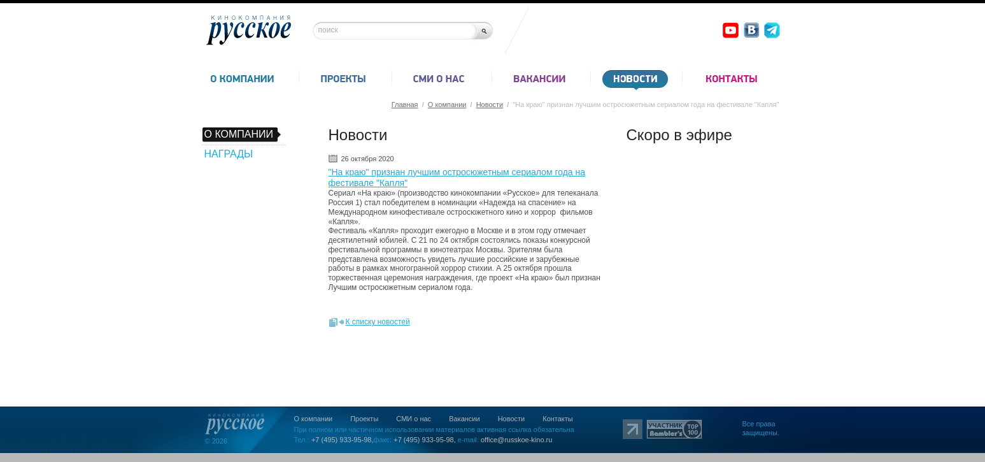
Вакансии (464, 418)
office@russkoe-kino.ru (516, 440)
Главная (405, 104)
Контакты (557, 418)
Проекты (364, 418)
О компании (447, 104)
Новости (490, 104)
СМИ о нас (413, 418)
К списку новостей (378, 321)
